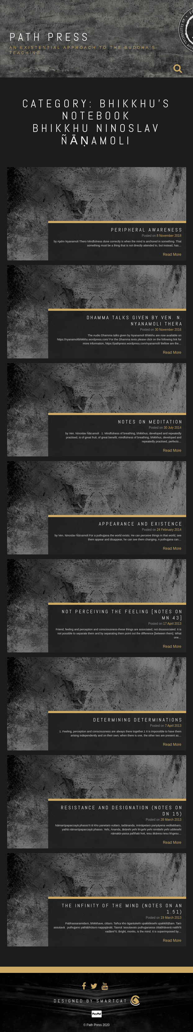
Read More (172, 254)
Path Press (49, 37)
